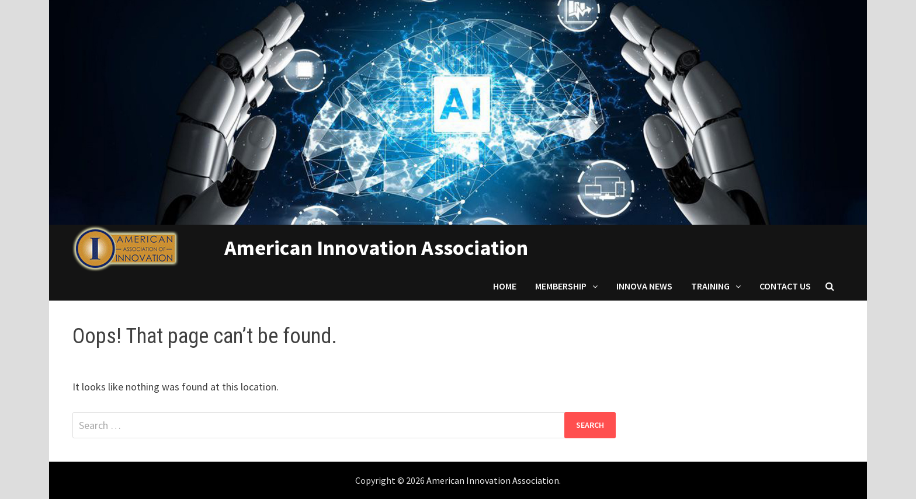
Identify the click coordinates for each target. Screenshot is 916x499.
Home (504, 286)
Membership (561, 286)
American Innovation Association (376, 248)
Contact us (785, 286)
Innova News (644, 286)
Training (710, 286)
